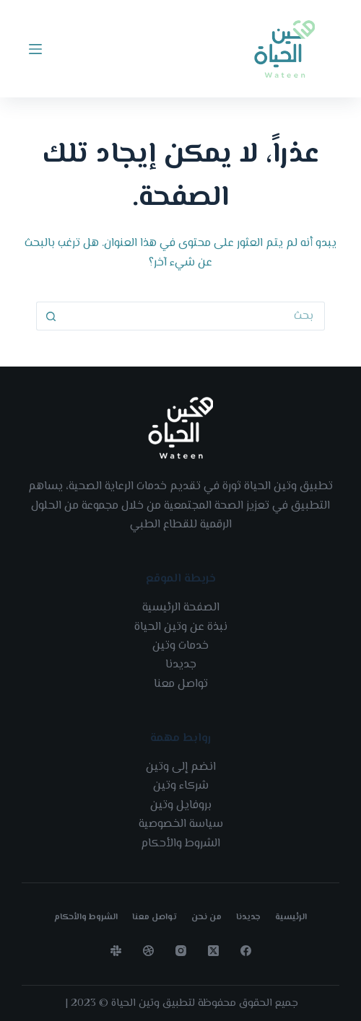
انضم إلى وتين (181, 767)
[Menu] (35, 49)
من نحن (206, 918)
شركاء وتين (181, 786)
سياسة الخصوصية (181, 824)
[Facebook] (245, 950)
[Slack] (115, 950)
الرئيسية (291, 918)
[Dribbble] (148, 950)
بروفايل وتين (181, 806)
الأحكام (158, 844)
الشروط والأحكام (86, 918)
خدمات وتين (180, 646)
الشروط (202, 844)
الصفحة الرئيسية (180, 608)
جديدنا (180, 665)
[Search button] (50, 316)
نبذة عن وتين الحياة (180, 627)
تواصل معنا (181, 684)
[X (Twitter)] (213, 950)
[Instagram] (180, 950)
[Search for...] (195, 316)
